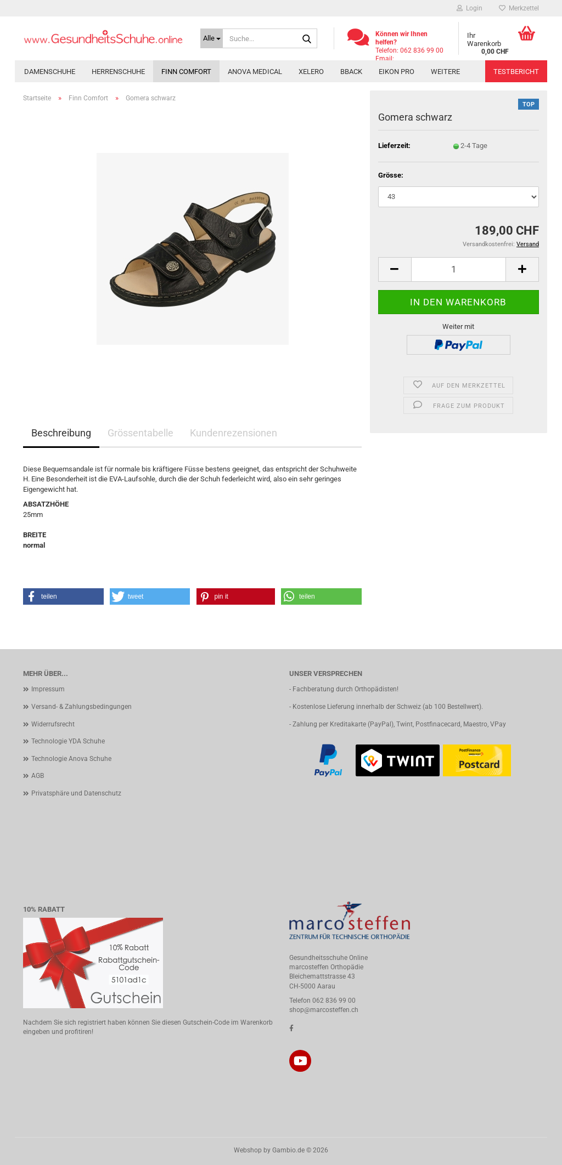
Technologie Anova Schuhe (71, 759)
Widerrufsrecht (53, 724)
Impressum (48, 689)
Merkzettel (519, 8)
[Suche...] (211, 38)
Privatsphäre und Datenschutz (76, 793)
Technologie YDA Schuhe (68, 741)
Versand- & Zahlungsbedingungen (81, 707)
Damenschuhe (49, 71)
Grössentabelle (140, 433)
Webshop (248, 1150)
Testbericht (516, 71)
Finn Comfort (186, 71)
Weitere (445, 71)
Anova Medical (255, 71)
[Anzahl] (458, 269)
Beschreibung (61, 433)
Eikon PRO (396, 71)
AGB (37, 776)
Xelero (311, 71)
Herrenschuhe (118, 71)
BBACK (351, 71)
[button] (394, 269)
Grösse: (390, 175)
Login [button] (469, 8)
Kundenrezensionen (233, 433)
